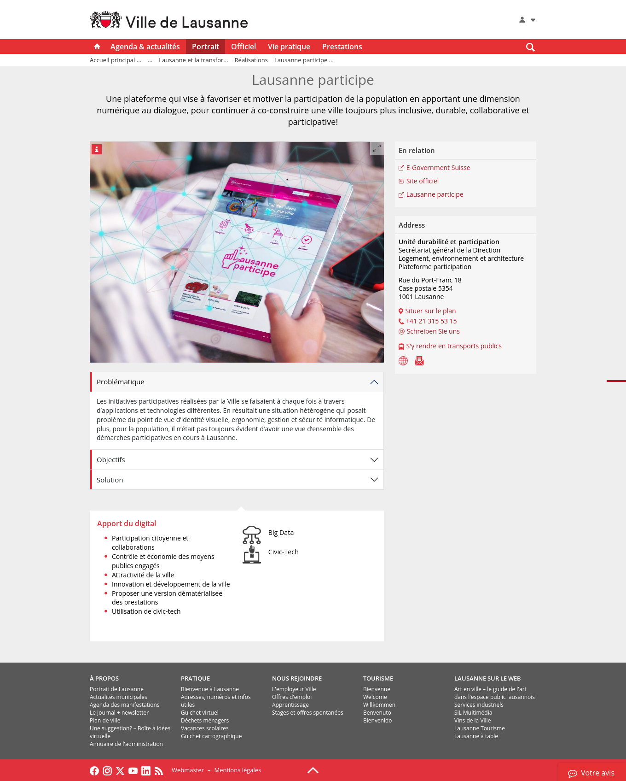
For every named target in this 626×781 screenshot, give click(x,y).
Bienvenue (376, 689)
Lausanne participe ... (304, 60)
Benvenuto (377, 712)
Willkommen (379, 705)
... (150, 60)
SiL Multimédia (473, 712)
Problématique (121, 381)
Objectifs (111, 459)
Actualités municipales (118, 697)
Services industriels (479, 705)
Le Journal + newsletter (119, 712)
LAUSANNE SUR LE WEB (487, 678)
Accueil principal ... (115, 60)
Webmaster (188, 770)
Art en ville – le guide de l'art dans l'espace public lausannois (494, 693)
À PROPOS (104, 678)
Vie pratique (289, 46)
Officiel (243, 46)
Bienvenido (377, 720)
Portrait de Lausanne (117, 689)
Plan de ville (105, 720)
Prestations (342, 46)
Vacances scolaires (205, 728)
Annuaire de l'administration (126, 744)
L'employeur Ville (294, 689)
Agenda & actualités (145, 46)
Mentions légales (237, 770)
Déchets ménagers (205, 720)
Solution (110, 479)
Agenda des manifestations (124, 705)
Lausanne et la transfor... (193, 60)
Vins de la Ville (472, 720)
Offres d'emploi (292, 697)
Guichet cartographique (211, 736)
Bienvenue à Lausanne (210, 689)
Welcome (375, 697)
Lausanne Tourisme (479, 728)
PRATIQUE (195, 678)
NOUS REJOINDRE (297, 678)
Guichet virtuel (200, 712)
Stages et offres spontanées (307, 712)
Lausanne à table (476, 736)
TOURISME (378, 678)
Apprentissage (290, 705)
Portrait (205, 46)
